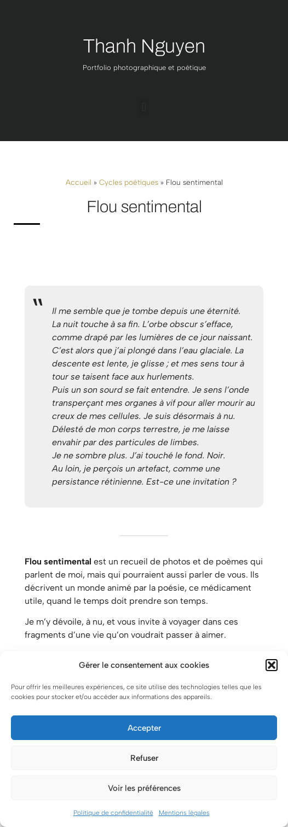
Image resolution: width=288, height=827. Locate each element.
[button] (271, 665)
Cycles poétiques (128, 182)
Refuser (144, 758)
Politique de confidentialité (113, 813)
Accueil (78, 182)
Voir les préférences (144, 788)
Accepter (144, 728)
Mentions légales (184, 813)
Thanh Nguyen (144, 46)
